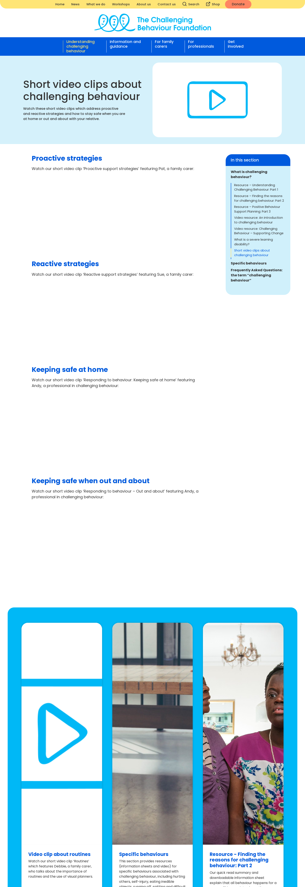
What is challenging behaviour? (249, 174)
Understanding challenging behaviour (80, 46)
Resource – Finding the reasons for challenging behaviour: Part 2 (259, 198)
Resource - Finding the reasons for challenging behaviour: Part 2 (239, 860)
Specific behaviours (249, 263)
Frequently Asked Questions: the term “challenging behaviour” (256, 275)
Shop (213, 4)
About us (144, 4)
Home (59, 4)
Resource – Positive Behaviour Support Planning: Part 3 (257, 209)
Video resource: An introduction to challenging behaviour (258, 220)
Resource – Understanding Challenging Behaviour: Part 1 (256, 187)
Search (190, 4)
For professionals (201, 44)
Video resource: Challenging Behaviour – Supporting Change (259, 231)
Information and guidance (125, 44)
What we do (95, 4)
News (75, 4)
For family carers (164, 44)
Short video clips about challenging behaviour (252, 252)
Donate (238, 4)
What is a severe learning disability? (253, 241)
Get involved (236, 44)
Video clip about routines (59, 854)
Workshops (121, 4)
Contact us (167, 4)
